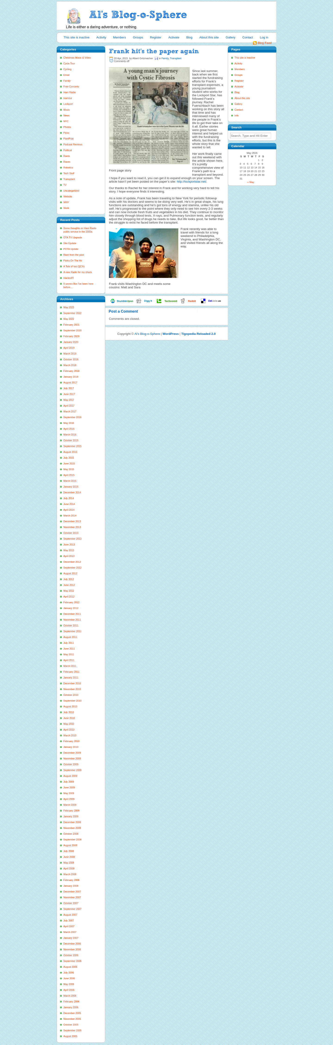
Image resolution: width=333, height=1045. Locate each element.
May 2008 (68, 862)
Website (67, 196)
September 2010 (72, 700)
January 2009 (70, 816)
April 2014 (68, 509)
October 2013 (70, 533)
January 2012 (70, 608)
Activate (173, 37)
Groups (138, 37)
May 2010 (68, 723)
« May (250, 182)
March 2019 (69, 353)
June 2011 (69, 648)
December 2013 (72, 521)
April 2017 (68, 405)
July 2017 (68, 388)
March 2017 (69, 411)
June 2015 (69, 463)
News (66, 115)
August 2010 (70, 706)
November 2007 (72, 897)
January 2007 (70, 937)
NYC (66, 121)
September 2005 (72, 1030)
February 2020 (71, 336)
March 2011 (69, 666)
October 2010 (70, 695)
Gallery (230, 37)
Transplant (69, 179)
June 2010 (69, 718)
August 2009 (70, 775)
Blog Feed (265, 43)
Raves (66, 161)
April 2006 (68, 990)
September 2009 (72, 770)
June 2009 (69, 787)
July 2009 (68, 781)
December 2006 (72, 943)
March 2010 (69, 735)
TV (65, 184)
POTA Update (70, 249)
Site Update (69, 243)
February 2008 (71, 880)
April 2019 (68, 347)
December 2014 (72, 492)
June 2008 (69, 856)
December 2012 (72, 561)
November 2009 (72, 758)
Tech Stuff (68, 173)
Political (67, 150)
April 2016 (68, 428)
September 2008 (72, 839)
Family (67, 80)
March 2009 (69, 804)
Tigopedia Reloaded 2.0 (198, 334)
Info (236, 115)
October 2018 (70, 359)
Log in (264, 37)
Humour (67, 98)
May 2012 (68, 590)
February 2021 (71, 324)
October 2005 (70, 1024)
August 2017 (70, 382)
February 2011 (71, 671)
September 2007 (72, 909)
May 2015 (68, 469)
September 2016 (72, 417)
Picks (66, 132)
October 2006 (70, 955)
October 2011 (70, 625)
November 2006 (72, 949)
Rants (66, 156)
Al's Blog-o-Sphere (147, 334)
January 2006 (70, 1007)
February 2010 (71, 741)
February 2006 (71, 1001)
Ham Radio (69, 92)
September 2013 (72, 538)
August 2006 (70, 966)
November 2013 (72, 527)
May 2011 (68, 654)
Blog (189, 37)
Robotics (68, 167)
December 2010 (72, 683)
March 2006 (69, 995)
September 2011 (72, 631)
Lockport (68, 104)
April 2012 (68, 596)
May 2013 (68, 550)
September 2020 (72, 330)
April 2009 (68, 799)
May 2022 (68, 318)
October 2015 (70, 440)
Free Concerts (71, 86)
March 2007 (69, 932)
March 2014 (69, 515)
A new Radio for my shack (77, 272)
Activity (101, 37)
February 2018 (71, 371)
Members (119, 37)
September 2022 (72, 313)
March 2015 (69, 480)
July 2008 (68, 851)
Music (66, 109)
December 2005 (72, 1013)
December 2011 (72, 614)
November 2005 (72, 1018)
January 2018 (70, 376)
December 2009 (72, 752)
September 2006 (72, 961)
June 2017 (69, 394)
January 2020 (70, 342)
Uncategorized (71, 190)
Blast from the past (73, 254)
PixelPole (68, 138)
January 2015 (70, 486)
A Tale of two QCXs (74, 266)
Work (66, 208)
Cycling (67, 69)
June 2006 (69, 978)
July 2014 (68, 498)
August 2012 (70, 573)
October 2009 (70, 764)
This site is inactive (76, 37)
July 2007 (68, 920)
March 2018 (69, 365)
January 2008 (70, 885)
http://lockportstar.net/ (191, 181)
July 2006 (68, 972)
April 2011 (68, 660)
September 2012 (72, 567)
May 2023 (68, 307)
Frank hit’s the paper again (154, 51)
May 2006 (68, 984)
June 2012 (69, 585)
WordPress (171, 334)
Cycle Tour (69, 63)
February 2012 (71, 602)
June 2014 (69, 504)
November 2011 (72, 619)
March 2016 (69, 434)
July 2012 (68, 579)
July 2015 (68, 457)
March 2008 (69, 874)
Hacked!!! (68, 278)
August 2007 (70, 914)
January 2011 (70, 677)
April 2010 (68, 729)
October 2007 (70, 903)
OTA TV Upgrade (72, 237)
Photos (67, 127)
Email (66, 75)
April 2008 (68, 868)
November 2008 (72, 828)
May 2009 (68, 793)
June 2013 (69, 544)
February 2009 (71, 810)
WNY (66, 202)
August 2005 (70, 1036)
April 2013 (68, 556)
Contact (247, 37)
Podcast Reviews (72, 144)
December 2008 (72, 822)
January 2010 (70, 747)
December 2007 (72, 891)
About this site (209, 37)
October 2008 (70, 833)
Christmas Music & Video (77, 57)
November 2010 (72, 689)
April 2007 (68, 926)
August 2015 (70, 452)
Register (155, 37)
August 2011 (70, 637)
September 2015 (72, 446)
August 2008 (70, 845)
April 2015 (68, 475)
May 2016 (68, 423)
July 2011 (68, 642)
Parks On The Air (72, 260)
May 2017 (68, 399)
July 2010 (68, 712)
